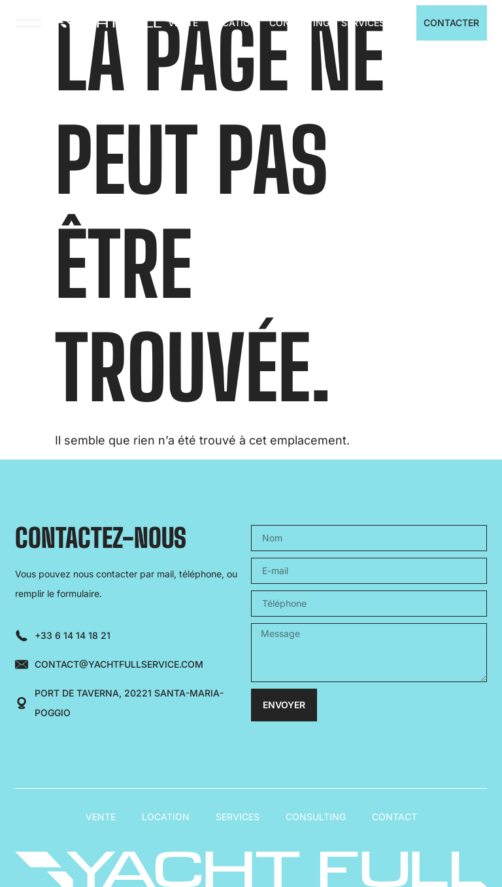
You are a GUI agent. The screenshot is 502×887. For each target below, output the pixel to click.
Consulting (299, 22)
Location (234, 22)
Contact (394, 816)
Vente (183, 22)
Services (363, 22)
